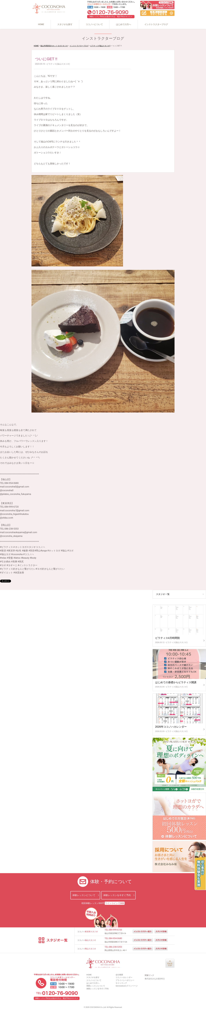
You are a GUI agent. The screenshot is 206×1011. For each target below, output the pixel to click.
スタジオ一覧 (162, 594)
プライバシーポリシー (125, 980)
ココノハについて (94, 24)
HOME (41, 24)
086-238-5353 (115, 947)
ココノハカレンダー (124, 977)
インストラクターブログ (156, 24)
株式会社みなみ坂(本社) (155, 979)
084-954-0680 (115, 938)
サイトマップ (121, 983)
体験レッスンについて (83, 895)
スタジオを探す (64, 24)
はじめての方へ (123, 24)
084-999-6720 (115, 930)
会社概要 (119, 975)
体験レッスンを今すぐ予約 (117, 895)
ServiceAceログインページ (127, 986)
